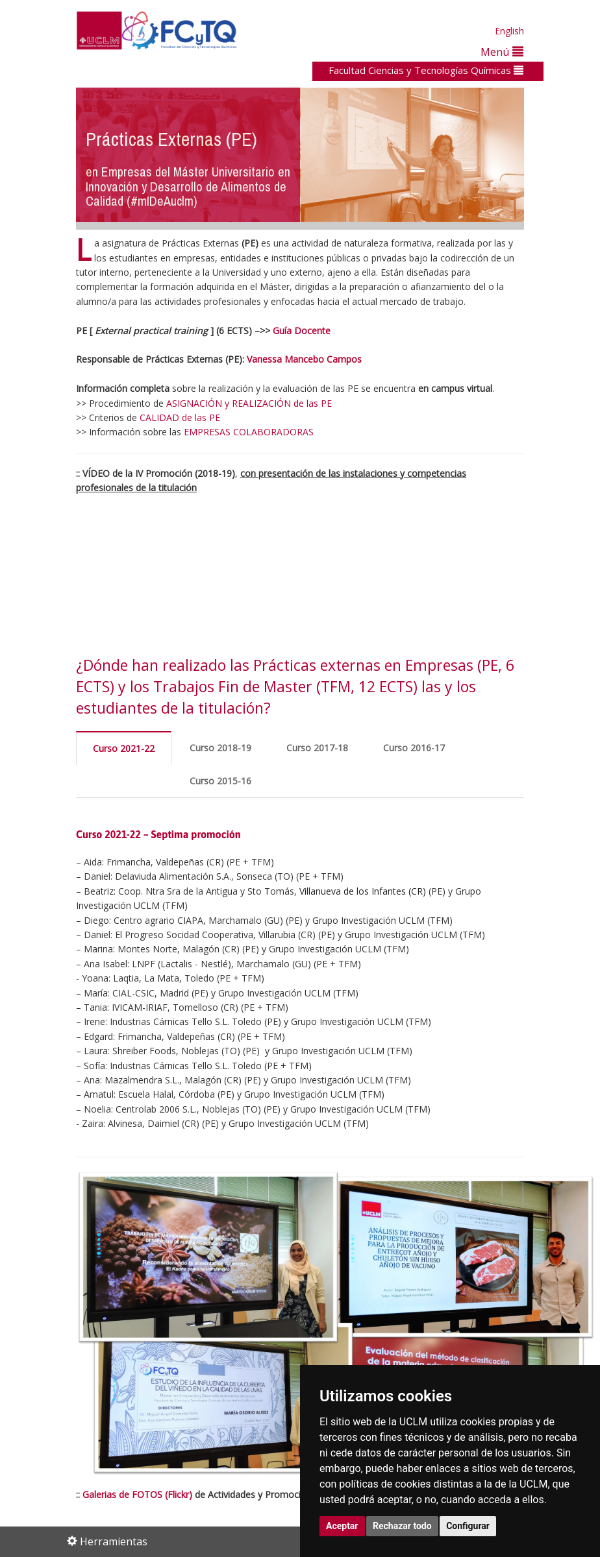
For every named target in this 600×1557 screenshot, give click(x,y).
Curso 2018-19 (220, 748)
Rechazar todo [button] (402, 1526)
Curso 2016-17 (414, 748)
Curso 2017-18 (317, 748)
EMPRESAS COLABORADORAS (249, 432)
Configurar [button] (468, 1526)
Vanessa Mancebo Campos (304, 359)
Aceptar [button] (342, 1526)
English (509, 31)
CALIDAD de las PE (180, 417)
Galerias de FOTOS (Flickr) (137, 1494)
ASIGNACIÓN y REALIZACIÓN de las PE (249, 403)
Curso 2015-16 (220, 781)
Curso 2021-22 (124, 748)
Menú (502, 51)
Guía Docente (302, 330)
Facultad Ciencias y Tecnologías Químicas (426, 70)
